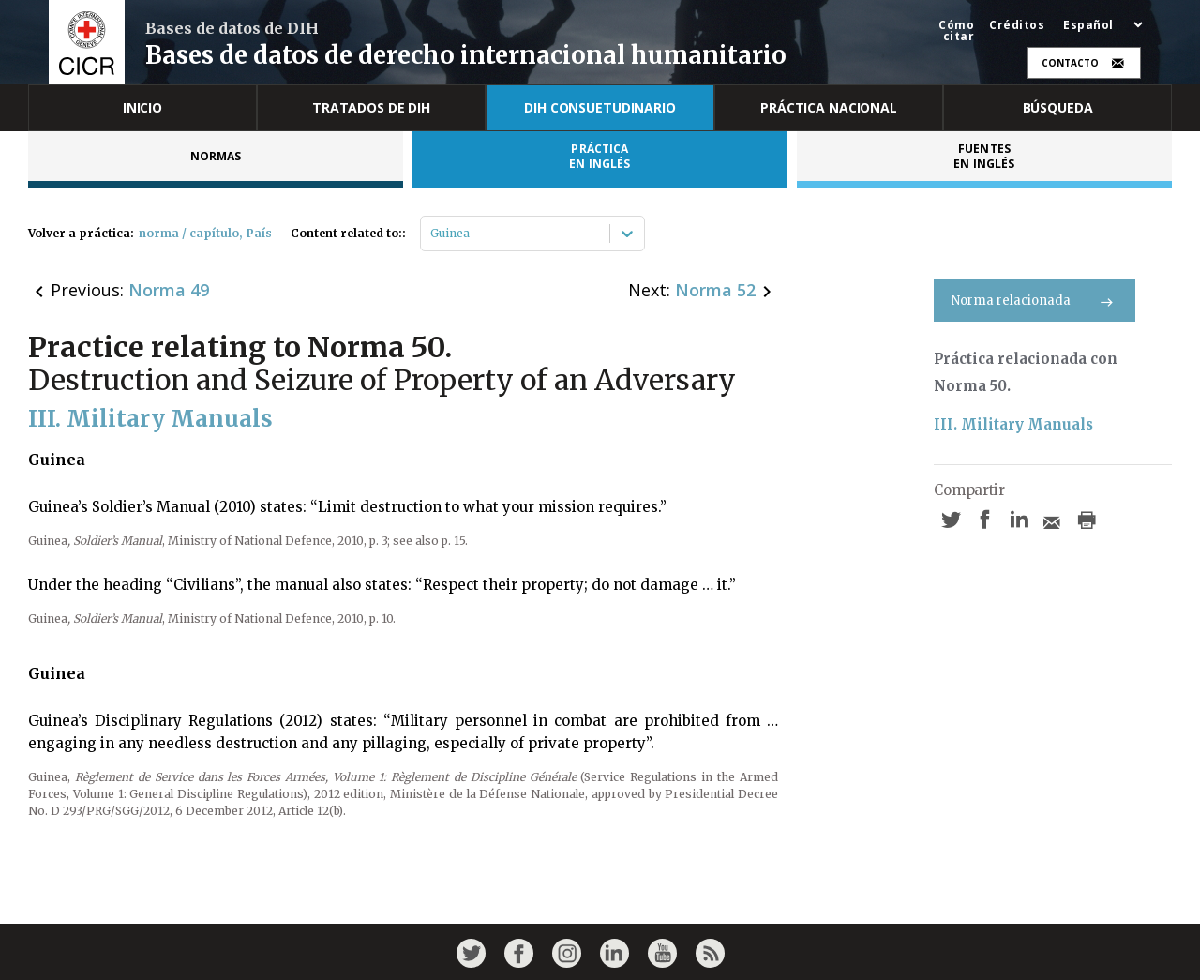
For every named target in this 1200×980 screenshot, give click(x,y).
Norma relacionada (1035, 301)
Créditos (1016, 25)
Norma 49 (168, 290)
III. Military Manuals (1013, 424)
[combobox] (431, 233)
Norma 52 (715, 290)
